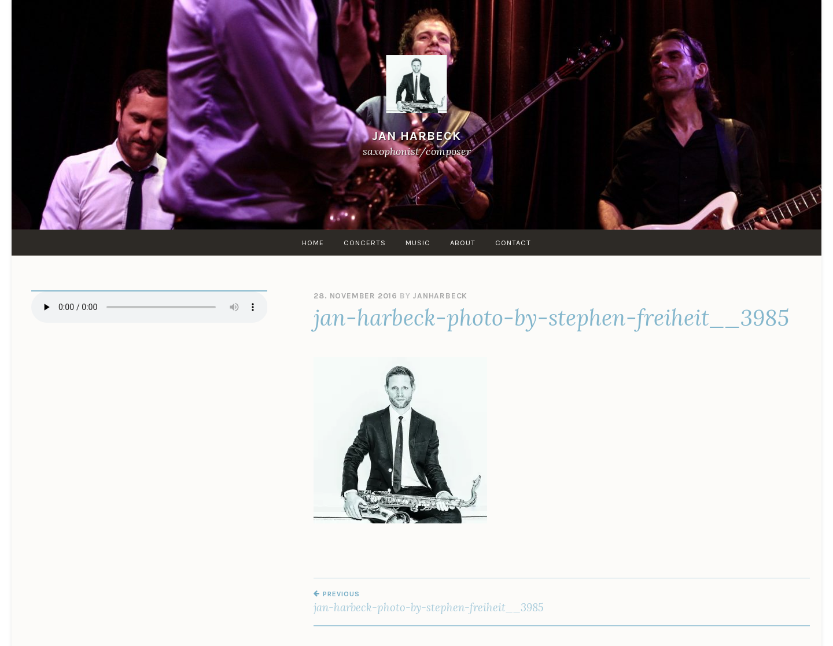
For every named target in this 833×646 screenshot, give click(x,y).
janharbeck (439, 295)
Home (313, 242)
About (463, 242)
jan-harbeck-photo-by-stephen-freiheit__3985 (438, 602)
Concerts (365, 242)
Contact (513, 242)
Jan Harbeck (416, 135)
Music (418, 242)
